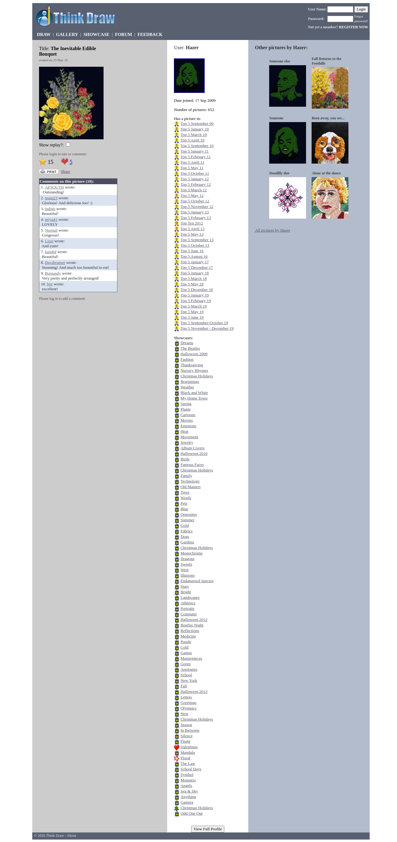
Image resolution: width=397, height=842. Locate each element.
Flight (185, 741)
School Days (190, 769)
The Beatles (190, 348)
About (71, 835)
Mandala (187, 752)
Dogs (184, 536)
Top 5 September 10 (197, 145)
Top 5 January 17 (194, 262)
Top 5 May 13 (191, 234)
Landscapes (189, 597)
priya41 (51, 219)
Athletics (187, 603)
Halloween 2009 (193, 353)
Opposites (188, 514)
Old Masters (190, 486)
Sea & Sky (189, 791)
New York (188, 680)
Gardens (187, 542)
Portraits (187, 608)
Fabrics (186, 531)
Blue (184, 508)
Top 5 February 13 (195, 217)
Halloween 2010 (193, 453)
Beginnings (189, 381)
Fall (183, 686)
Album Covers (192, 448)
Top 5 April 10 (192, 140)
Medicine (188, 636)
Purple (185, 641)
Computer (188, 614)
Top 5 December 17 (196, 267)
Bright (185, 592)
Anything (188, 796)
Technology (190, 481)
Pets (183, 503)
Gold (184, 525)
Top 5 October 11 (194, 173)
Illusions (187, 575)
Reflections (189, 630)
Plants (185, 409)
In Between (189, 730)
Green (185, 663)
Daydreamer (55, 262)
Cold (184, 647)
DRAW (44, 34)
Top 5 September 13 (197, 239)
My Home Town (193, 398)
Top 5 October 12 (194, 201)
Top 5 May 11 (191, 167)
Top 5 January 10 (194, 129)
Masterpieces (191, 658)
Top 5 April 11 (192, 162)
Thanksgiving (191, 365)
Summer (187, 520)
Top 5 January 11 (194, 151)
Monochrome (191, 553)
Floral (185, 758)
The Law (187, 763)
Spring (185, 403)
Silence (186, 735)
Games (186, 652)
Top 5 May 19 (191, 311)
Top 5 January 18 (194, 273)
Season (186, 724)
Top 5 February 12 (195, 184)
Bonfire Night (191, 625)
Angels (186, 785)
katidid (50, 251)
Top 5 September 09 (197, 123)
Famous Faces (192, 464)
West (184, 569)
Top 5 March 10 (193, 134)
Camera (186, 802)
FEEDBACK (149, 34)
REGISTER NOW (353, 27)
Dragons (187, 558)
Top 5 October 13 (194, 245)
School (186, 675)
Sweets (186, 564)
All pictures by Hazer (272, 230)
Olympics (188, 708)
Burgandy (53, 273)
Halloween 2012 (193, 619)
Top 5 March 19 (193, 306)
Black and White (194, 392)
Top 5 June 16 (191, 250)
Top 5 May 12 (191, 195)
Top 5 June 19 (191, 317)
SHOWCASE (97, 34)
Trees (184, 492)
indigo (50, 208)
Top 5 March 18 (193, 278)
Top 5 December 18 (196, 289)
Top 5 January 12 (194, 179)
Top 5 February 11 (195, 156)
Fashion (186, 359)
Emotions (188, 425)
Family (186, 475)
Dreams (186, 342)
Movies (186, 420)
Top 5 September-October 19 (204, 322)
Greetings (188, 702)
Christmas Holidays (196, 376)
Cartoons (187, 414)
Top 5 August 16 (193, 256)
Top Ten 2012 (191, 223)
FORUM (123, 34)
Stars (184, 586)
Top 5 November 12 (196, 206)
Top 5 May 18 (191, 284)
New (184, 713)
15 (50, 162)
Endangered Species (197, 580)
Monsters (188, 780)
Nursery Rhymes (194, 370)
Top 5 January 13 (194, 212)
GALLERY (67, 34)
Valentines (189, 747)
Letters (186, 697)
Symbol (186, 774)
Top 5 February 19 (195, 300)
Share (65, 171)
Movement (189, 437)
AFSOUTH (54, 187)
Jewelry (186, 442)
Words (185, 497)
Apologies (188, 669)
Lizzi (49, 241)
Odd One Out (191, 813)
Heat (184, 431)
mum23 (51, 198)
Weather (187, 387)
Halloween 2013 (193, 691)
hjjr (50, 284)
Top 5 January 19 (194, 295)
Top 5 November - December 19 (207, 328)
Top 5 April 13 (192, 228)
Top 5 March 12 (193, 190)
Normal (51, 230)
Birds (184, 459)
